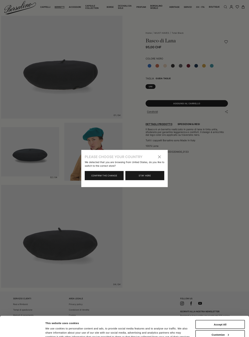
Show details (53, 327)
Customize (220, 315)
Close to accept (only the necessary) (220, 327)
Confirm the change (104, 175)
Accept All (220, 305)
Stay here (145, 175)
